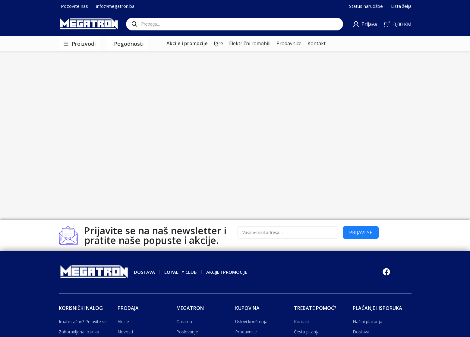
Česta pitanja (307, 332)
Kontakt (301, 321)
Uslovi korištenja (251, 321)
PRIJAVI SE (360, 232)
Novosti (125, 332)
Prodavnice (246, 332)
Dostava (361, 332)
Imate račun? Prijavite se (83, 321)
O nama (184, 321)
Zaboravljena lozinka (79, 332)
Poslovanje (187, 332)
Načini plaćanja (367, 321)
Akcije (123, 321)
